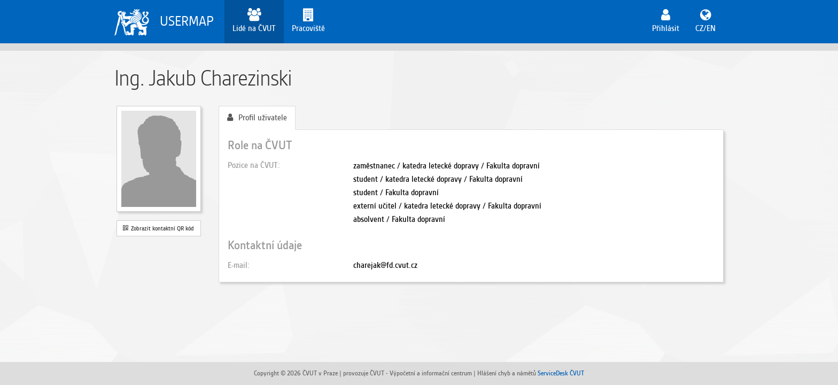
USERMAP (187, 21)
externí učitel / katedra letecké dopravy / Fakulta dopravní (447, 206)
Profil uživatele (257, 117)
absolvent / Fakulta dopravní (399, 219)
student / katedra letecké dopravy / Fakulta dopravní (438, 179)
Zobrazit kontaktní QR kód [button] (158, 228)
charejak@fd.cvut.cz (385, 265)
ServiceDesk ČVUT (561, 373)
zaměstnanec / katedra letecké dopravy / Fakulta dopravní (446, 166)
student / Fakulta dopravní (396, 192)
